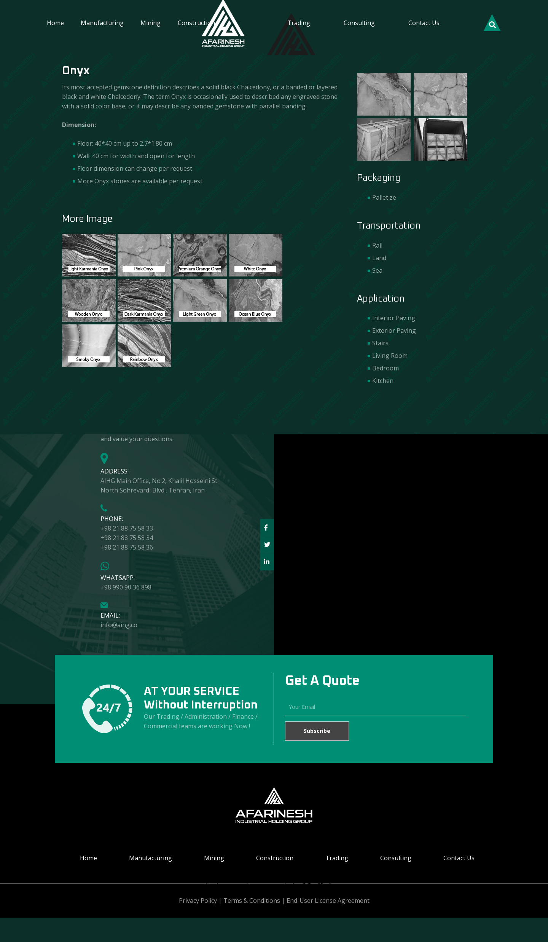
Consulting (359, 23)
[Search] (492, 23)
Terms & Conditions (251, 900)
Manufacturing (102, 23)
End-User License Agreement (328, 900)
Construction (196, 23)
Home (55, 23)
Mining (150, 23)
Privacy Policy (198, 900)
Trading (298, 23)
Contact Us (424, 23)
